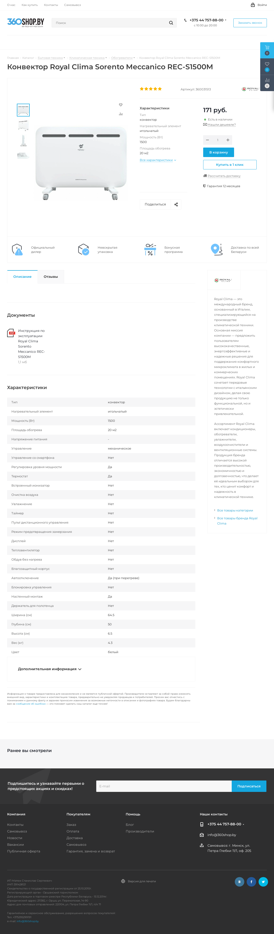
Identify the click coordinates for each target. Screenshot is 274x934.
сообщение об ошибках (31, 703)
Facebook (251, 882)
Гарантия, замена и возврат (91, 851)
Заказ (71, 824)
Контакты (15, 824)
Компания (16, 814)
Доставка (75, 838)
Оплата (73, 831)
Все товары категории (235, 510)
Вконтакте (239, 882)
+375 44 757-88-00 (206, 20)
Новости (14, 838)
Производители (140, 831)
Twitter (263, 882)
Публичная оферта (23, 851)
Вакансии (15, 844)
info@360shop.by (221, 835)
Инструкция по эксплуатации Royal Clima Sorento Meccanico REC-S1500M (31, 344)
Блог (130, 824)
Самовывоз (17, 831)
